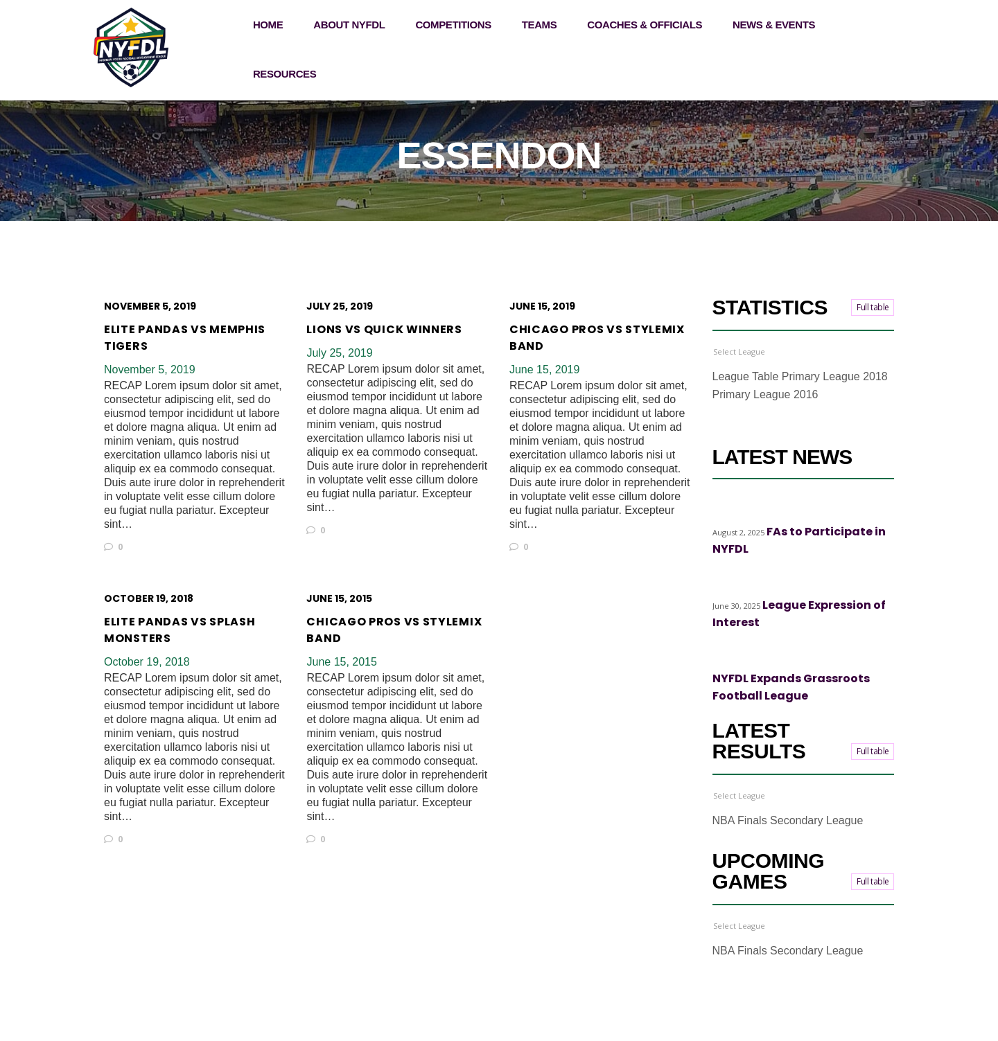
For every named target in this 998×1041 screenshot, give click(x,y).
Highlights (734, 509)
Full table (873, 307)
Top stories (786, 509)
